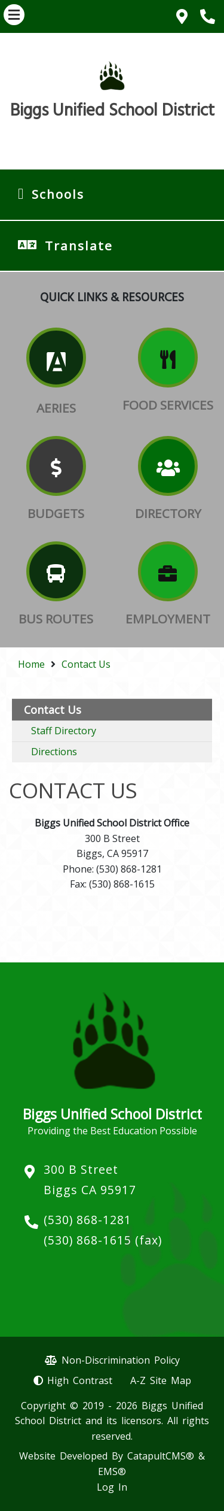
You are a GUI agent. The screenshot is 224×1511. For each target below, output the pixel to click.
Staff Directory (63, 730)
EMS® (112, 1471)
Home (31, 664)
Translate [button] (79, 245)
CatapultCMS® (160, 1455)
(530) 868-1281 (87, 1220)
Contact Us (86, 664)
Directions (54, 751)
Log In (112, 1487)
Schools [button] (58, 194)
